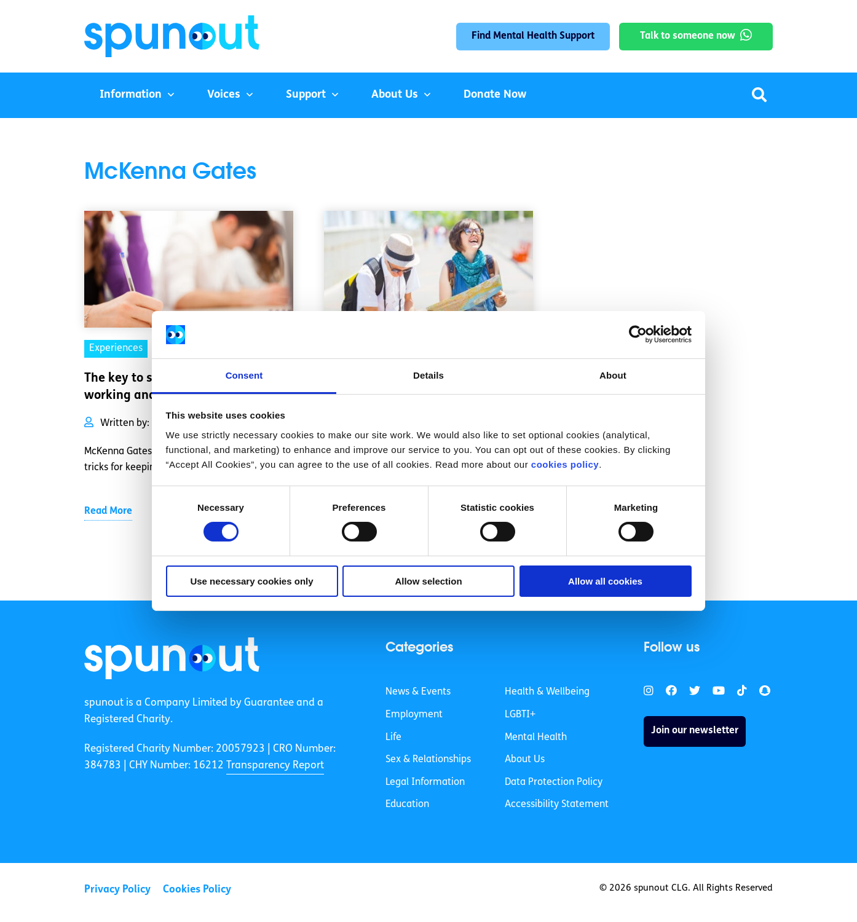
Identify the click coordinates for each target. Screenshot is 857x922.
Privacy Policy (117, 890)
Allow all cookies (605, 581)
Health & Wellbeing (547, 692)
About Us (394, 95)
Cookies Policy (197, 890)
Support (306, 95)
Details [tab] (428, 375)
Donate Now (495, 95)
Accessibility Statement (557, 805)
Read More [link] (108, 511)
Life (393, 738)
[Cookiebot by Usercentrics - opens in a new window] (638, 334)
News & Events (418, 692)
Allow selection (428, 581)
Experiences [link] (116, 348)
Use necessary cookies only (251, 581)
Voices (223, 95)
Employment (414, 715)
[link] (171, 658)
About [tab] (612, 375)
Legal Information (425, 782)
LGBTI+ (520, 715)
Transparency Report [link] (275, 765)
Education (407, 805)
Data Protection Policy (553, 782)
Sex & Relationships (428, 760)
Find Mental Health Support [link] (533, 36)
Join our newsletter (694, 731)
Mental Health (536, 738)
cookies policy (565, 464)
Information (131, 95)
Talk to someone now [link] (687, 36)
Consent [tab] (244, 375)
